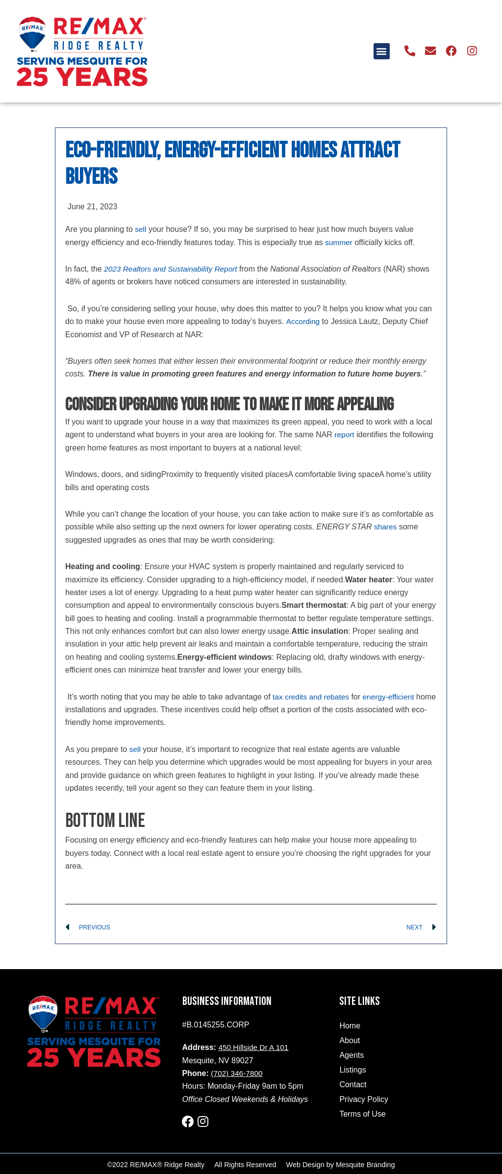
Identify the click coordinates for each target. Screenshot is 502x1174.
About (349, 1041)
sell (141, 229)
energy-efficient (392, 697)
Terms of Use (362, 1114)
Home (349, 1026)
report (344, 434)
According (303, 321)
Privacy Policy (363, 1100)
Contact (352, 1085)
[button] (386, 51)
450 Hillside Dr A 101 (254, 1048)
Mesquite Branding (365, 1163)
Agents (351, 1055)
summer (339, 242)
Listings (352, 1070)
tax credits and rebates (312, 697)
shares (386, 527)
